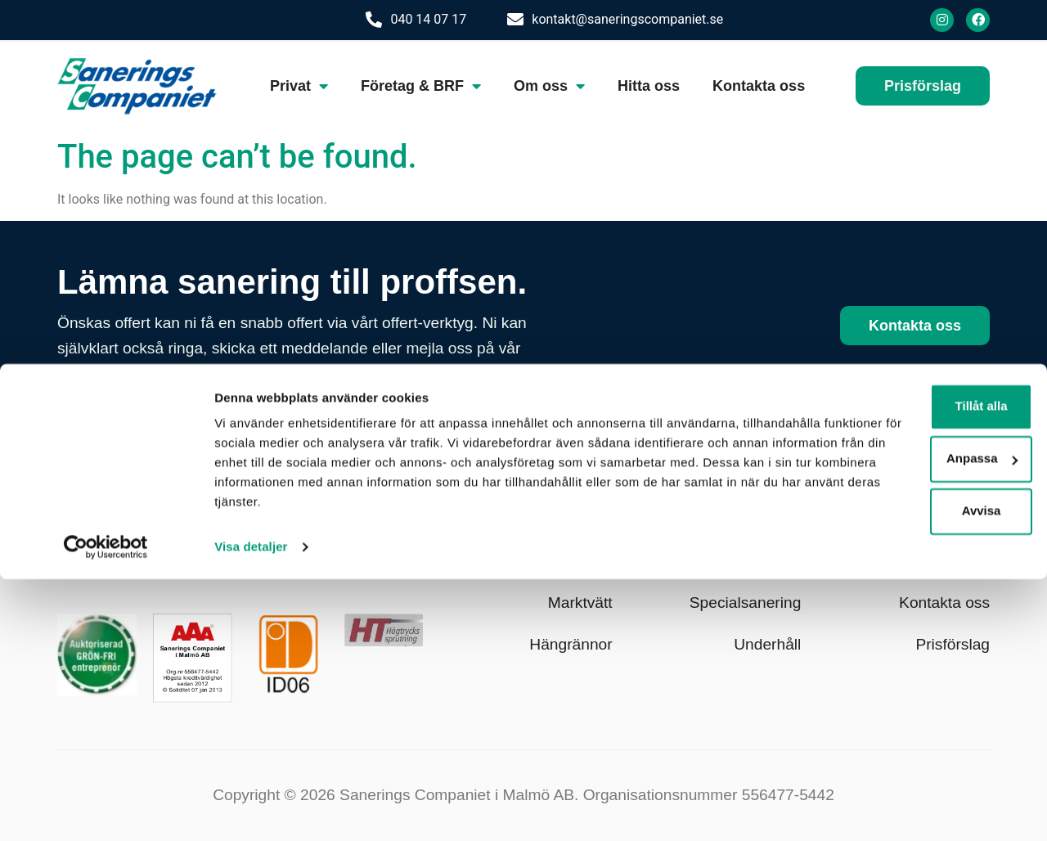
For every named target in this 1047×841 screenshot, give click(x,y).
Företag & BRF (421, 85)
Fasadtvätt (576, 519)
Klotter (778, 519)
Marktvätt (580, 602)
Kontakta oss (758, 86)
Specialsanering (746, 602)
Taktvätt (586, 561)
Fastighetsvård (750, 561)
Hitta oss (649, 86)
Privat (299, 85)
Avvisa (910, 753)
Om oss (549, 85)
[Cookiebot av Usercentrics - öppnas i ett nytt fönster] (105, 809)
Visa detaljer (250, 809)
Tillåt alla (910, 648)
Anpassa (910, 701)
